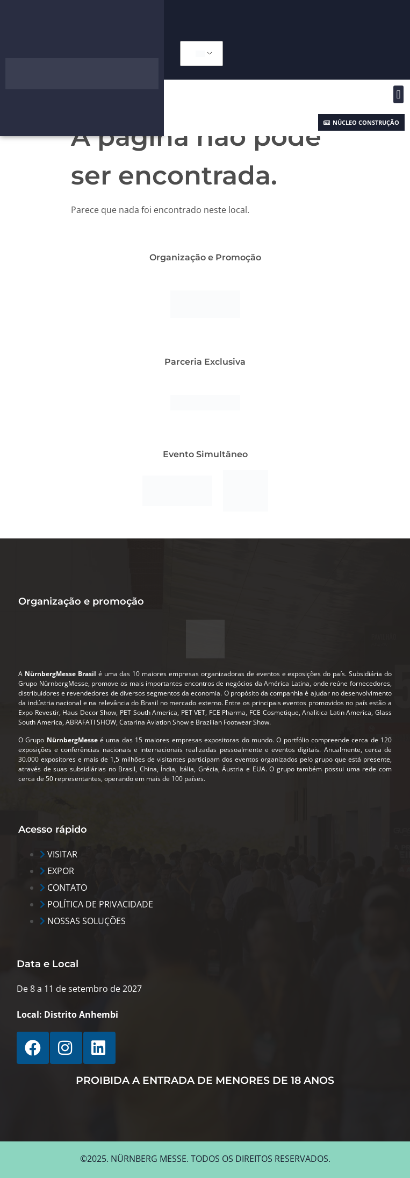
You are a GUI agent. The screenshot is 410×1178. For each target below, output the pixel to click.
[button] (398, 94)
